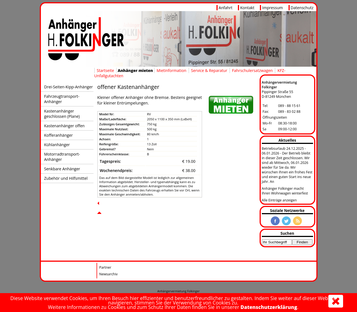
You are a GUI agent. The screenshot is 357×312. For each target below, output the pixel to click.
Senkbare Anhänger (62, 168)
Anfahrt (226, 7)
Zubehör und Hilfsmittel (66, 178)
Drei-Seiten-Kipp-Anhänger (68, 86)
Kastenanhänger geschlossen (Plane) (62, 113)
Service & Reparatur (209, 70)
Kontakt (247, 7)
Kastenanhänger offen (64, 125)
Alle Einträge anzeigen (279, 200)
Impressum (272, 7)
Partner (105, 267)
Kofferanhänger (58, 135)
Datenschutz (302, 7)
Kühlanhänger (57, 144)
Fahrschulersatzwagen (252, 70)
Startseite (105, 70)
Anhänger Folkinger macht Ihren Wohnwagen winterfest (285, 191)
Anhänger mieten (135, 70)
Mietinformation (171, 70)
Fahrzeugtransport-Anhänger (62, 99)
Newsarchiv (108, 274)
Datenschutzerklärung (268, 307)
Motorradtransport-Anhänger (62, 156)
